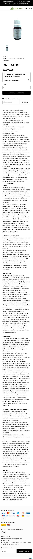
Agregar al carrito (16, 93)
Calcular (25, 102)
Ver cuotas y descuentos (11, 80)
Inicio (4, 56)
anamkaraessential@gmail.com (11, 538)
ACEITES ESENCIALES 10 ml (12, 58)
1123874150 (5, 540)
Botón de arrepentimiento (10, 544)
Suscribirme (24, 551)
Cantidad (4, 84)
